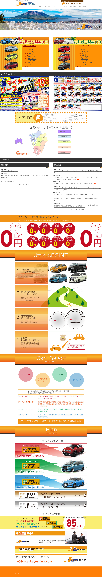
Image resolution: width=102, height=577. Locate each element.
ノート (30, 66)
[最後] (83, 209)
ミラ (83, 66)
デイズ (83, 64)
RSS (47, 167)
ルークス (84, 57)
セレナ (30, 62)
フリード (31, 57)
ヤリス (30, 49)
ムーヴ (83, 53)
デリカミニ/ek (86, 62)
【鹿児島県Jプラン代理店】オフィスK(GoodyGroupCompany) (49, 3)
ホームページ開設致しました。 (9, 181)
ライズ (30, 55)
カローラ (31, 53)
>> (80, 209)
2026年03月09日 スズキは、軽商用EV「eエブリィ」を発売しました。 (74, 183)
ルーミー (31, 60)
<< (20, 184)
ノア (30, 64)
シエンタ (31, 51)
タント (83, 55)
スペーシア (85, 51)
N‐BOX (84, 49)
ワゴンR (84, 60)
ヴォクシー (32, 59)
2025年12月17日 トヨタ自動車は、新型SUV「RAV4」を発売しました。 (74, 194)
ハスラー (84, 59)
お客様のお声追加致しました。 (9, 171)
